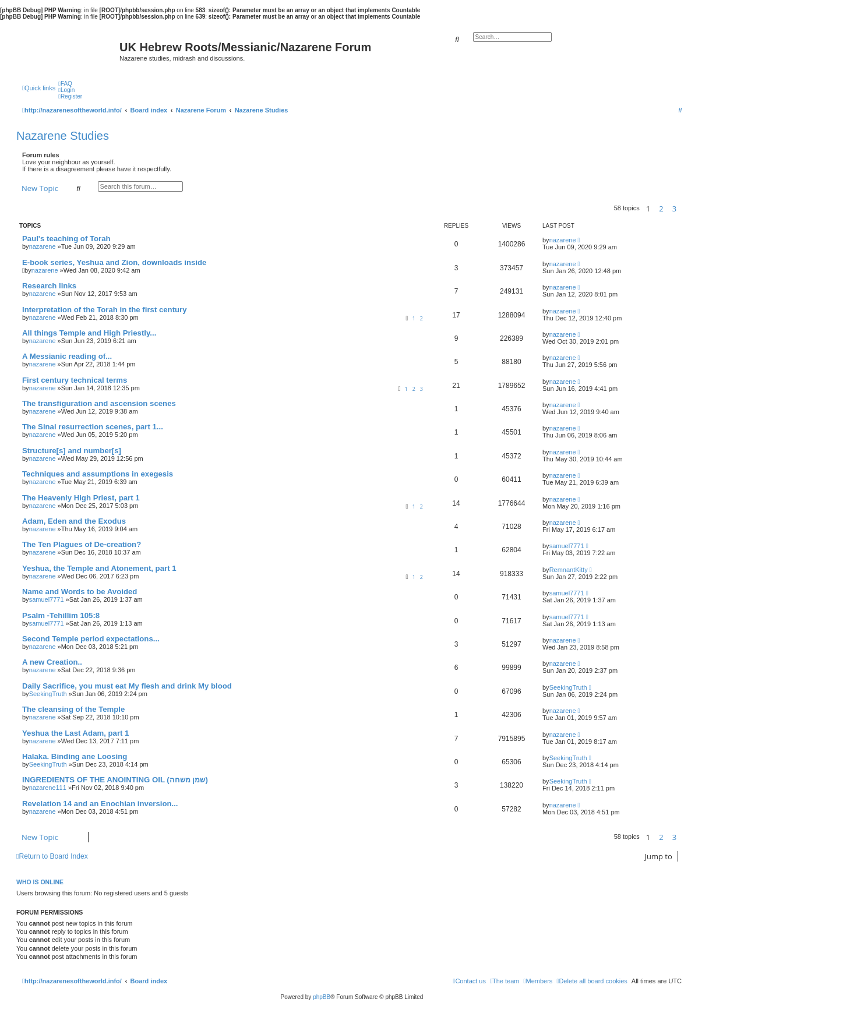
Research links (49, 285)
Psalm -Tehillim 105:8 (61, 615)
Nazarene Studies (62, 135)
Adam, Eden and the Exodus (74, 521)
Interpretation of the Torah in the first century (104, 309)
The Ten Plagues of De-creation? (81, 544)
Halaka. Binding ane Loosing (74, 756)
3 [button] (674, 208)
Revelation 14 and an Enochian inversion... (100, 803)
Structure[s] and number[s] (71, 450)
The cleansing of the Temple (73, 709)
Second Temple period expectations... (91, 638)
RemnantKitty (568, 569)
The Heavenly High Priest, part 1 (81, 497)
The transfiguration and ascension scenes (99, 403)
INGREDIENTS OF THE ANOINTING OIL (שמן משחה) (115, 779)
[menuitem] (65, 83)
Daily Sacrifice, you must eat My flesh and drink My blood (127, 686)
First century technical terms (74, 380)
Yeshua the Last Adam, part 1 (75, 733)
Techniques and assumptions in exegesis (97, 474)
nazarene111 (47, 787)
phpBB (321, 997)
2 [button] (661, 208)
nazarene (42, 246)
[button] (684, 209)
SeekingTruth (48, 693)
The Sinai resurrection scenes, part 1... (92, 426)
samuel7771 (566, 545)
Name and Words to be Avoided (79, 591)
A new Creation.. (52, 662)
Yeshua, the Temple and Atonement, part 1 (99, 568)
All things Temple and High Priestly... (89, 333)
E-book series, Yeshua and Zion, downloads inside (114, 262)
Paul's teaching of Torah (66, 238)
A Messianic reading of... (67, 356)
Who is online (40, 881)
